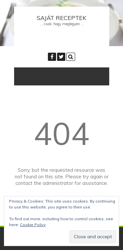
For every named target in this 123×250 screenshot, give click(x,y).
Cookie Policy (33, 224)
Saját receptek (61, 18)
